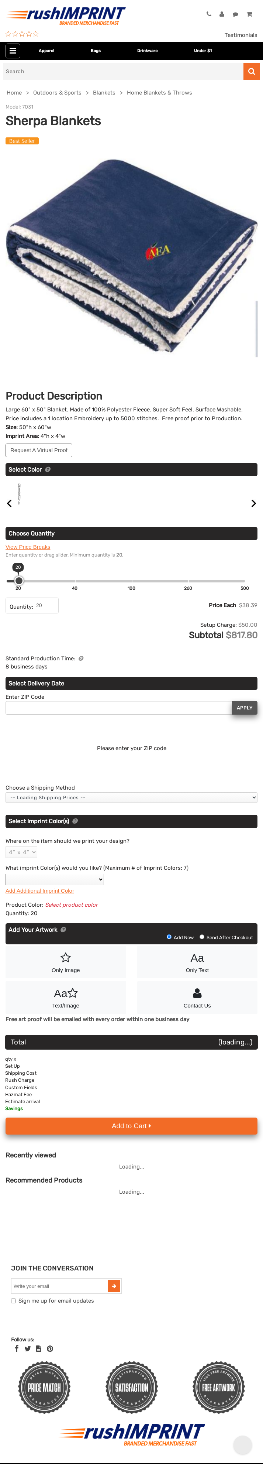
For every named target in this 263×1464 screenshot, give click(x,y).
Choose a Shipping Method (40, 796)
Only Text (197, 970)
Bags (96, 50)
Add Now (181, 946)
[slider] (19, 589)
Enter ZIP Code (25, 705)
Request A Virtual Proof (39, 450)
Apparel (46, 50)
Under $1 (203, 50)
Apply (245, 716)
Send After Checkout (226, 946)
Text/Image (65, 1005)
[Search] (123, 71)
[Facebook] (16, 1357)
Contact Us (197, 1005)
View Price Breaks (28, 555)
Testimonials (241, 35)
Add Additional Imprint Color (40, 899)
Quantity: (21, 615)
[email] (60, 1294)
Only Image (65, 970)
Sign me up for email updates (56, 1309)
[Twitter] (27, 1357)
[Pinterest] (50, 1357)
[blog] (38, 1357)
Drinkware (147, 50)
